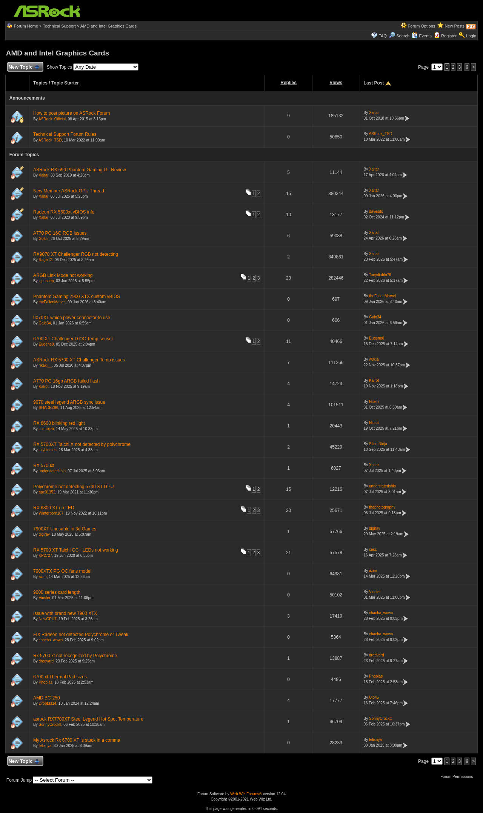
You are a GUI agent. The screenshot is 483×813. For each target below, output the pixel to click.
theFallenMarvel (52, 302)
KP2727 (45, 555)
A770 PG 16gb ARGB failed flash (66, 381)
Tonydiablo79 (380, 275)
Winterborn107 (51, 513)
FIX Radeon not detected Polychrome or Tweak (80, 634)
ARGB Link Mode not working (62, 275)
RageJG (46, 260)
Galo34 (45, 323)
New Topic (23, 67)
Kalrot (44, 386)
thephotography (382, 507)
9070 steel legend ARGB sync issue (69, 402)
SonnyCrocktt (50, 724)
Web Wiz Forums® (246, 794)
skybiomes (48, 450)
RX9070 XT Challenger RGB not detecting (75, 254)
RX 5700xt (43, 465)
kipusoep (46, 281)
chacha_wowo (381, 613)
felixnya (45, 746)
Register (449, 36)
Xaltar (374, 113)
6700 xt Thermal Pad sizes (60, 676)
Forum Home (26, 26)
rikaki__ (45, 365)
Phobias (45, 682)
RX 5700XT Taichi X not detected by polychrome (82, 444)
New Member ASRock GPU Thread (68, 191)
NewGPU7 (48, 619)
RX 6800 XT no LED (53, 507)
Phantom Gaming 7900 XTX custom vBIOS (76, 296)
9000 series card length (56, 592)
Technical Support (59, 26)
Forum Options (421, 26)
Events (422, 36)
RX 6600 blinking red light (59, 423)
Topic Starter (65, 83)
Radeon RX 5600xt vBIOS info (63, 212)
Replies (288, 82)
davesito (376, 211)
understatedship (52, 471)
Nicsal (374, 423)
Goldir (44, 239)
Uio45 (374, 697)
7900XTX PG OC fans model (62, 571)
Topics (40, 83)
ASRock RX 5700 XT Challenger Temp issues (79, 360)
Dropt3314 (48, 703)
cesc (373, 549)
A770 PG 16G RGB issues (59, 233)
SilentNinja (378, 444)
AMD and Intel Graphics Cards (108, 26)
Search (402, 36)
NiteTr (374, 402)
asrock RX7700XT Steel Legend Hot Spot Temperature (88, 719)
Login (471, 36)
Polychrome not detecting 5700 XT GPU (73, 486)
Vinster (44, 598)
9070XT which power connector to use (71, 317)
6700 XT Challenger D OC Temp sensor (73, 338)
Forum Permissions (458, 777)
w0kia (374, 359)
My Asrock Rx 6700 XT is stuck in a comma (76, 740)
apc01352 (47, 492)
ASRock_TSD (50, 140)
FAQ (382, 36)
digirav (44, 534)
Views (335, 82)
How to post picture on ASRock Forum (71, 113)
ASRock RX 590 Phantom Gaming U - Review (79, 169)
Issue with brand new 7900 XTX (65, 613)
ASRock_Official (52, 119)
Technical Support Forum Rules (64, 134)
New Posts (455, 26)
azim (43, 577)
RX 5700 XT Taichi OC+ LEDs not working (75, 550)
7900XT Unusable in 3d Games (64, 529)
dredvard (46, 661)
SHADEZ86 (48, 408)
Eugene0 (46, 344)
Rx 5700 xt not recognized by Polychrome (75, 655)
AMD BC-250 (46, 698)
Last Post (374, 83)
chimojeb (46, 429)
